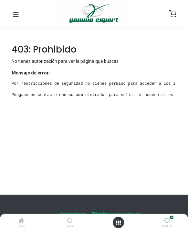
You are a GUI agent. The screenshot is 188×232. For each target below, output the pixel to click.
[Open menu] (118, 223)
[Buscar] (70, 221)
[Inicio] (21, 221)
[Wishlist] (166, 221)
